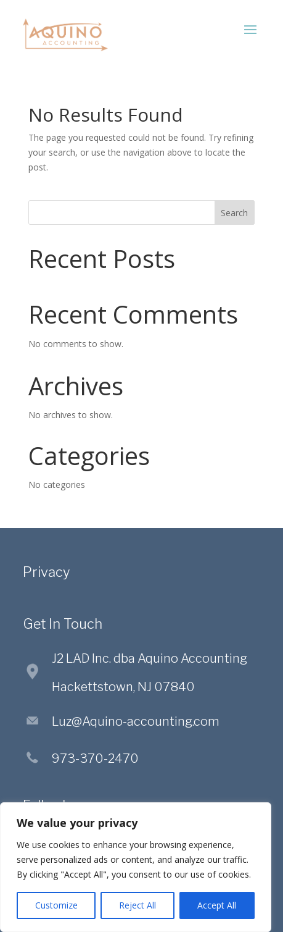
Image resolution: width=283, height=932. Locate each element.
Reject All (137, 905)
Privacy (46, 572)
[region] (135, 867)
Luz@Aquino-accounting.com (135, 721)
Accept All (216, 905)
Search (234, 213)
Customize (56, 905)
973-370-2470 (95, 758)
